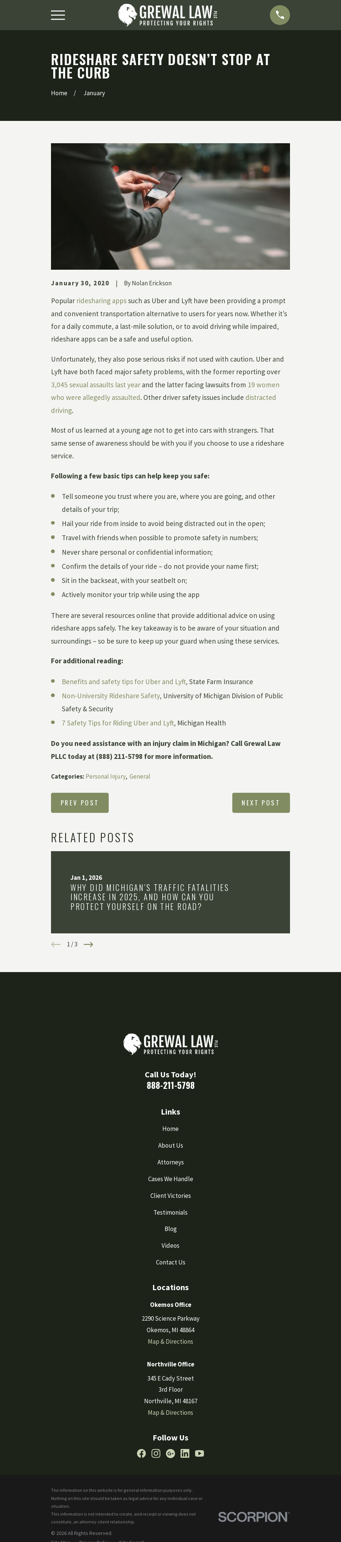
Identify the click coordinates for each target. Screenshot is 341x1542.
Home (170, 1129)
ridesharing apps (101, 300)
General (140, 776)
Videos (170, 1245)
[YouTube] (199, 1453)
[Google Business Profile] (170, 1453)
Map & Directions (170, 1341)
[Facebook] (141, 1453)
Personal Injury (105, 776)
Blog (171, 1229)
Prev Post (80, 802)
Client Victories (170, 1196)
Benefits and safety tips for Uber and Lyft (124, 681)
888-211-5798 (171, 1084)
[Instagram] (156, 1453)
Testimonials (170, 1212)
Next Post (261, 802)
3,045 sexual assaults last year (96, 384)
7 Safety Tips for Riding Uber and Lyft (118, 722)
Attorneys (170, 1162)
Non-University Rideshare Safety (111, 695)
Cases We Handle (170, 1179)
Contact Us (170, 1262)
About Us (170, 1145)
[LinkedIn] (185, 1453)
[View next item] (88, 944)
